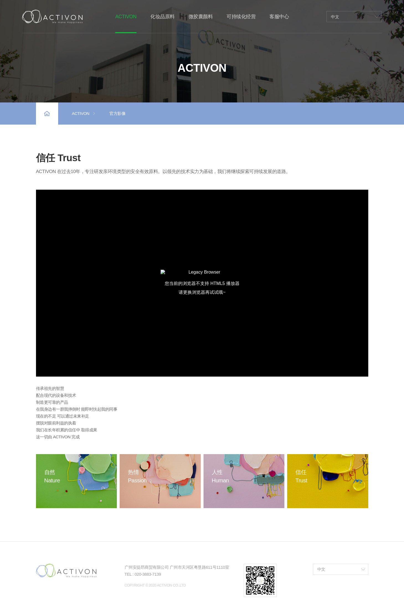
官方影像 (117, 113)
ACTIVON (84, 113)
